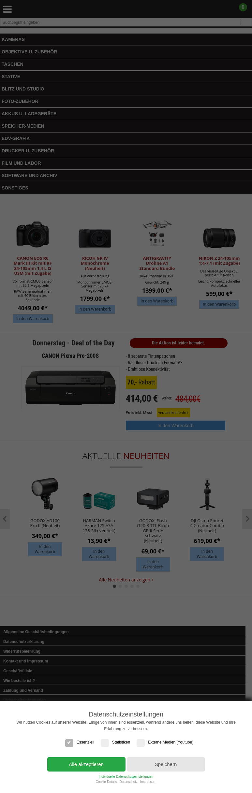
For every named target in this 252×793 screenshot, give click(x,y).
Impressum (148, 782)
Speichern (166, 764)
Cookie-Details (106, 782)
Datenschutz (128, 782)
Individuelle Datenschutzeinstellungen (126, 776)
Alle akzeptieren (86, 764)
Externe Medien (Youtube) (165, 742)
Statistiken (115, 742)
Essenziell (79, 742)
